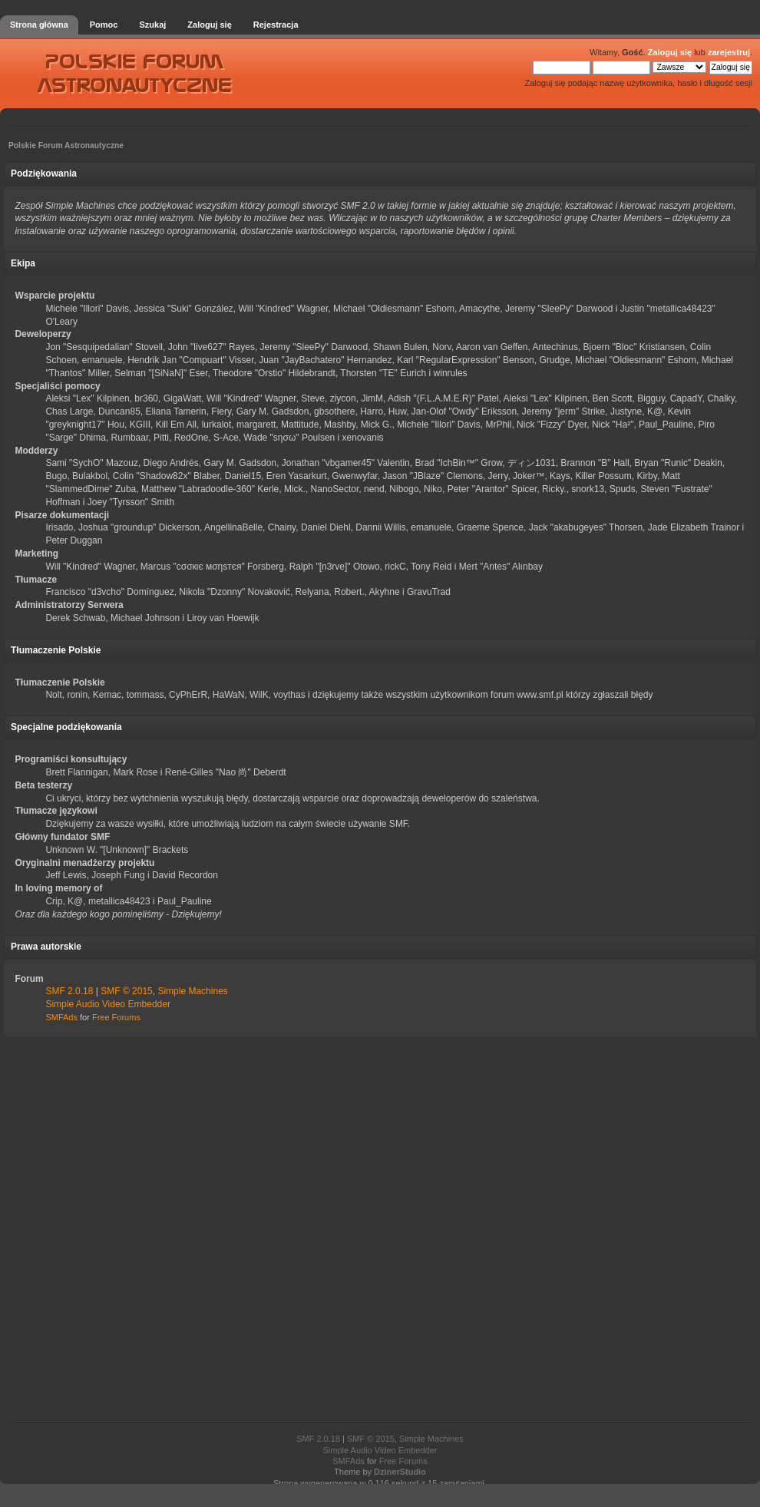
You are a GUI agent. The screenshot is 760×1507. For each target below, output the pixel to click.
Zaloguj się (670, 52)
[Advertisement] (380, 1231)
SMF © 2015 (127, 991)
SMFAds (61, 1017)
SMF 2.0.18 (69, 991)
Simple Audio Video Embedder (107, 1004)
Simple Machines (192, 991)
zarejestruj (729, 52)
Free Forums (116, 1017)
